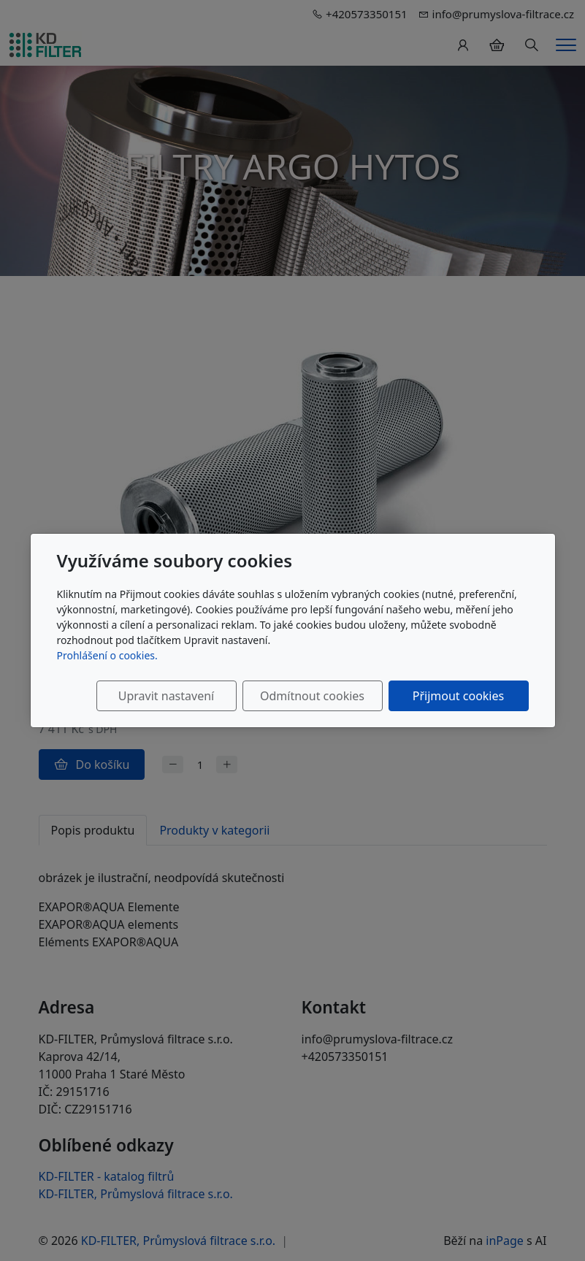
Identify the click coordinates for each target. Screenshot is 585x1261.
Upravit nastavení (166, 696)
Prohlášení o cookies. (107, 655)
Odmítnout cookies (312, 696)
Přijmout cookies (458, 696)
